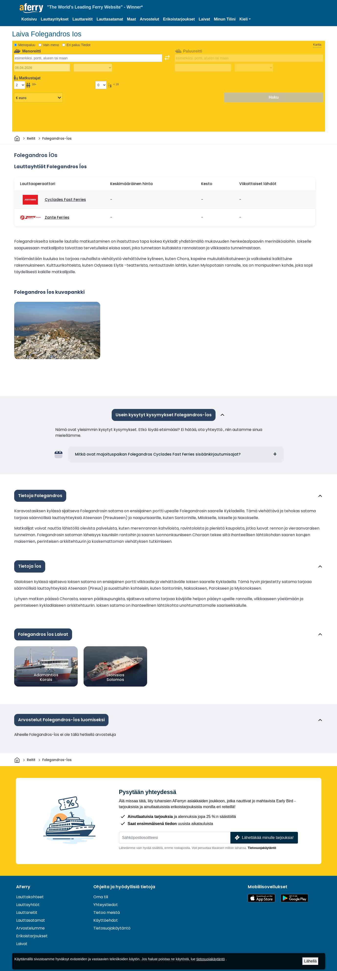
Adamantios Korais (45, 677)
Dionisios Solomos (115, 677)
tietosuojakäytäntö (210, 959)
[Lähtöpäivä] (42, 68)
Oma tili (100, 897)
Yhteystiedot (105, 905)
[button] (245, 19)
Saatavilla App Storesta (261, 898)
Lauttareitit (82, 19)
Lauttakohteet (30, 897)
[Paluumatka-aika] (254, 68)
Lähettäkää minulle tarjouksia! (264, 837)
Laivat (204, 19)
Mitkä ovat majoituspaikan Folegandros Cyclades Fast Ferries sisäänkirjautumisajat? (158, 454)
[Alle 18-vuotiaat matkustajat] (101, 85)
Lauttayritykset (55, 19)
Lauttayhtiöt (28, 905)
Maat (131, 19)
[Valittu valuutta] (38, 98)
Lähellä (310, 961)
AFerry (23, 887)
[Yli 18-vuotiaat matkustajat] (19, 85)
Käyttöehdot (105, 920)
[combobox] (88, 58)
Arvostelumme (30, 928)
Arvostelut (149, 19)
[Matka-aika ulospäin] (93, 68)
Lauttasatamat (110, 19)
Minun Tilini (225, 19)
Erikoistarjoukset (179, 19)
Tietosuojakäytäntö (262, 848)
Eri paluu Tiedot (78, 45)
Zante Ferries (57, 217)
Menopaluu (26, 45)
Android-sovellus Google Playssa (294, 898)
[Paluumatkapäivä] (203, 68)
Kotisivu (29, 19)
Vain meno (51, 45)
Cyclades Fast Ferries (65, 199)
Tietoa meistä (106, 912)
